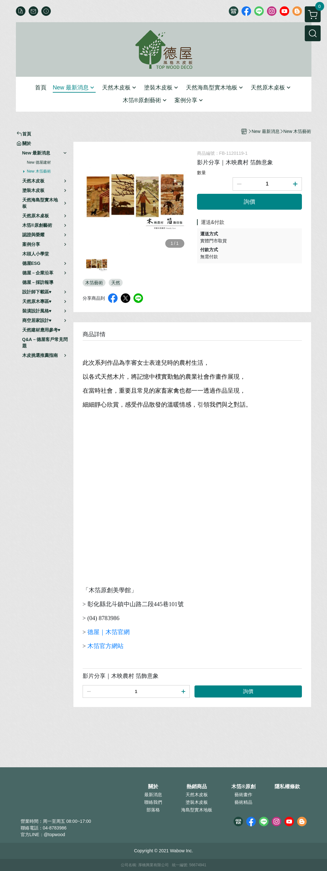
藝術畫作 (243, 794)
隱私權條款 (287, 786)
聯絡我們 (153, 802)
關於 (153, 786)
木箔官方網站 (105, 646)
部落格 (153, 810)
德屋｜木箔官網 (108, 632)
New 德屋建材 (39, 162)
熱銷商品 (197, 786)
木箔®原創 (243, 786)
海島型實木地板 (196, 810)
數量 (201, 172)
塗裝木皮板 (197, 802)
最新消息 (153, 794)
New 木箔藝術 (39, 171)
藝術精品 (243, 802)
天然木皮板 (197, 794)
